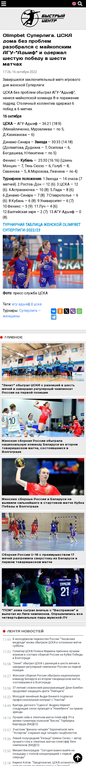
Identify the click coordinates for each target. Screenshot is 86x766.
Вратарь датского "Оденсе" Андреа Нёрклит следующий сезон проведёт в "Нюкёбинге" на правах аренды (48, 709)
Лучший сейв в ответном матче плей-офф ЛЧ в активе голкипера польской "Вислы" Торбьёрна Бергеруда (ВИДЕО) (43, 721)
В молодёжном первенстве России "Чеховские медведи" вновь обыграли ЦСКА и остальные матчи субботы (47, 642)
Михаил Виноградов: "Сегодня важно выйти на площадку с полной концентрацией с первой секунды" (44, 754)
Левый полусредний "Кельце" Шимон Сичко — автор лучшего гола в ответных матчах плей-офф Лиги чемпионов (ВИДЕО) (47, 742)
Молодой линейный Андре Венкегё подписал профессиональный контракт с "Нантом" (43, 698)
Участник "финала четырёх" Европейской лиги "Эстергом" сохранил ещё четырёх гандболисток (45, 731)
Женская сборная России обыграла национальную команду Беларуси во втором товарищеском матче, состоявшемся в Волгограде (47, 679)
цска (37, 304)
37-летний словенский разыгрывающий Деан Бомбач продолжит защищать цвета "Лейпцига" (48, 689)
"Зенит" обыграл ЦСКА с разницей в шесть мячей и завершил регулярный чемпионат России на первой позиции (47, 667)
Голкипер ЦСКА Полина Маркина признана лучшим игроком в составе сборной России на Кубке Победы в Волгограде (48, 655)
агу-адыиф (21, 304)
